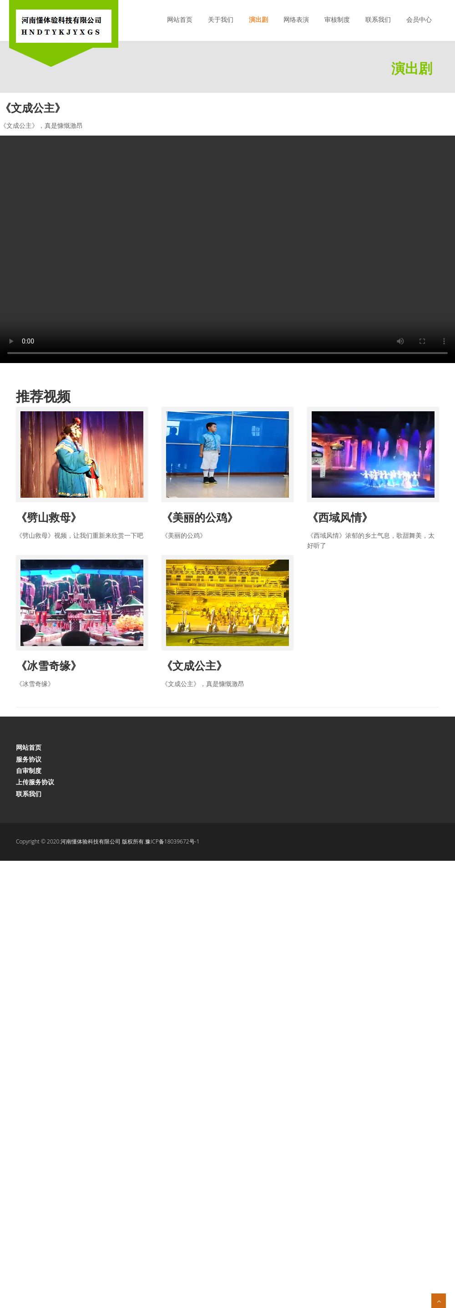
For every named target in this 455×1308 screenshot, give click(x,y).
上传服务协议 (35, 782)
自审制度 (28, 770)
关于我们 (220, 19)
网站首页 (179, 19)
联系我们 (378, 19)
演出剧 (258, 19)
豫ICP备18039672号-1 (172, 841)
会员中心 (419, 19)
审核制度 (337, 19)
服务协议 (28, 759)
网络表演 (296, 19)
